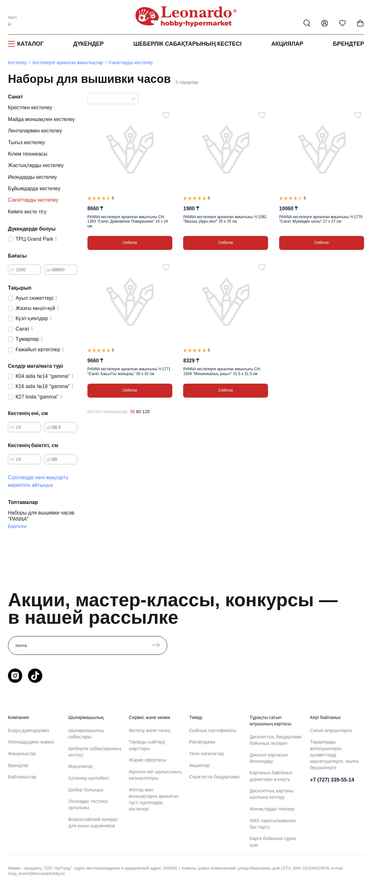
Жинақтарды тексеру (272, 808)
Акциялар (287, 44)
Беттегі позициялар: (108, 411)
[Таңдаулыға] (166, 115)
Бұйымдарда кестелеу (34, 188)
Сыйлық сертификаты (212, 730)
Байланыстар (22, 776)
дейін (52, 269)
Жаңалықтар (22, 753)
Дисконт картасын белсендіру (269, 758)
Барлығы (17, 526)
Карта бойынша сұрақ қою (273, 841)
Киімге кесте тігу (27, 211)
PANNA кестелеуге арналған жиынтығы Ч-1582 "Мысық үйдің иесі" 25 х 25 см (224, 219)
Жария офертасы (147, 760)
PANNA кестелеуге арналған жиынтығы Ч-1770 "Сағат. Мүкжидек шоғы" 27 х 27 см (320, 219)
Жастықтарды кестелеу (36, 165)
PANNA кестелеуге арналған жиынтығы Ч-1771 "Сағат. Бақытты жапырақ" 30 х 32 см (129, 371)
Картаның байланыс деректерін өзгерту (271, 776)
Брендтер (348, 44)
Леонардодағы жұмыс (31, 741)
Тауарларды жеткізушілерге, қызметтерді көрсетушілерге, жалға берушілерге (334, 754)
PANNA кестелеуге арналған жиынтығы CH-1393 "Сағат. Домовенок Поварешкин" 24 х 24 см (127, 221)
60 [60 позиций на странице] (138, 411)
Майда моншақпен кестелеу (41, 119)
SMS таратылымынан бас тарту (273, 824)
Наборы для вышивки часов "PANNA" (41, 516)
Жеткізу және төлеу (149, 730)
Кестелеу (17, 62)
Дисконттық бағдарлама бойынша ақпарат (275, 740)
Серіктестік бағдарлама (214, 776)
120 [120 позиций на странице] (145, 411)
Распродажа (202, 741)
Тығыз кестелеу (26, 142)
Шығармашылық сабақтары (86, 733)
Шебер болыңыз (85, 789)
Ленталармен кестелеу (35, 130)
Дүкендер (88, 44)
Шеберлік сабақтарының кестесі (187, 44)
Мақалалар (80, 766)
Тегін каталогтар (206, 753)
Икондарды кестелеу (32, 177)
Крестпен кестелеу (30, 107)
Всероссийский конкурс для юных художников (93, 822)
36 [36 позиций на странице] (132, 411)
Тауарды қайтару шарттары (147, 745)
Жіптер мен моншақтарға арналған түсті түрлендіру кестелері (153, 799)
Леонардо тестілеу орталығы (88, 804)
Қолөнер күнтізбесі (88, 778)
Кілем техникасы (27, 154)
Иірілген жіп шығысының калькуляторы (155, 775)
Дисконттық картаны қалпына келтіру (271, 794)
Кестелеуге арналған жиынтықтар (67, 62)
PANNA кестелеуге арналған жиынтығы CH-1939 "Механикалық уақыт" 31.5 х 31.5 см (222, 371)
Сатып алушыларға (331, 730)
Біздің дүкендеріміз (28, 730)
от (12, 269)
